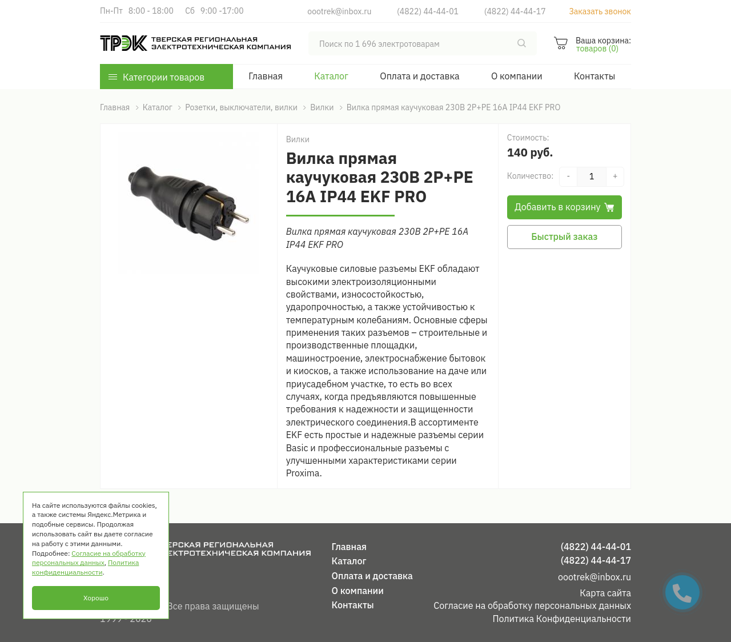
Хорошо (96, 597)
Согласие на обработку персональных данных (532, 605)
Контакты (594, 76)
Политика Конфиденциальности (561, 618)
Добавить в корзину (564, 206)
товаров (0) (597, 49)
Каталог (331, 76)
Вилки (298, 139)
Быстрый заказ (564, 236)
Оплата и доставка (419, 76)
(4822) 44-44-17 (515, 11)
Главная (265, 76)
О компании (517, 76)
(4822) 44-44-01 (428, 11)
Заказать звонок (600, 11)
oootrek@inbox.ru (339, 11)
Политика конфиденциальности (85, 567)
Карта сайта (605, 593)
